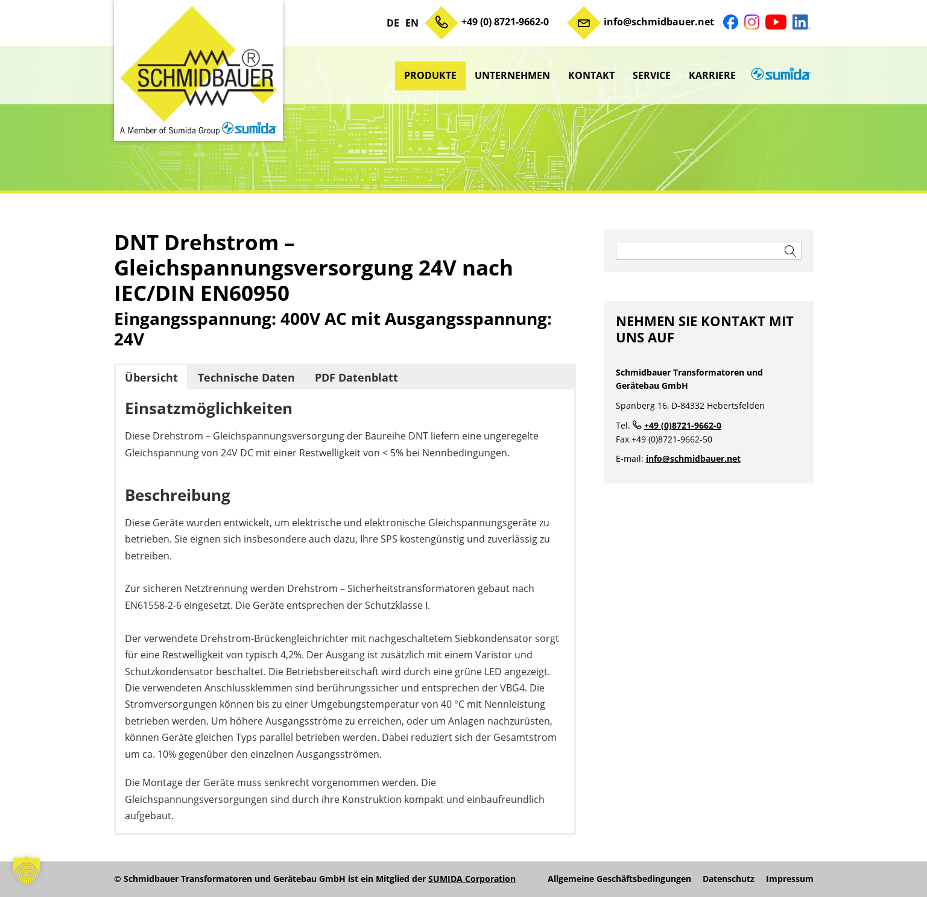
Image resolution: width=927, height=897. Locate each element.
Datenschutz (729, 879)
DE (393, 23)
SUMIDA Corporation (472, 878)
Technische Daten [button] (246, 377)
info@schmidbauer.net (659, 21)
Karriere (712, 75)
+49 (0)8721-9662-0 (682, 425)
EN (412, 23)
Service (652, 75)
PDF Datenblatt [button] (356, 377)
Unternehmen (512, 75)
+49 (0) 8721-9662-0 (505, 21)
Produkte (430, 75)
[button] (26, 870)
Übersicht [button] (151, 377)
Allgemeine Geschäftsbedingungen (619, 879)
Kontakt (591, 75)
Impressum (790, 879)
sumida (779, 75)
